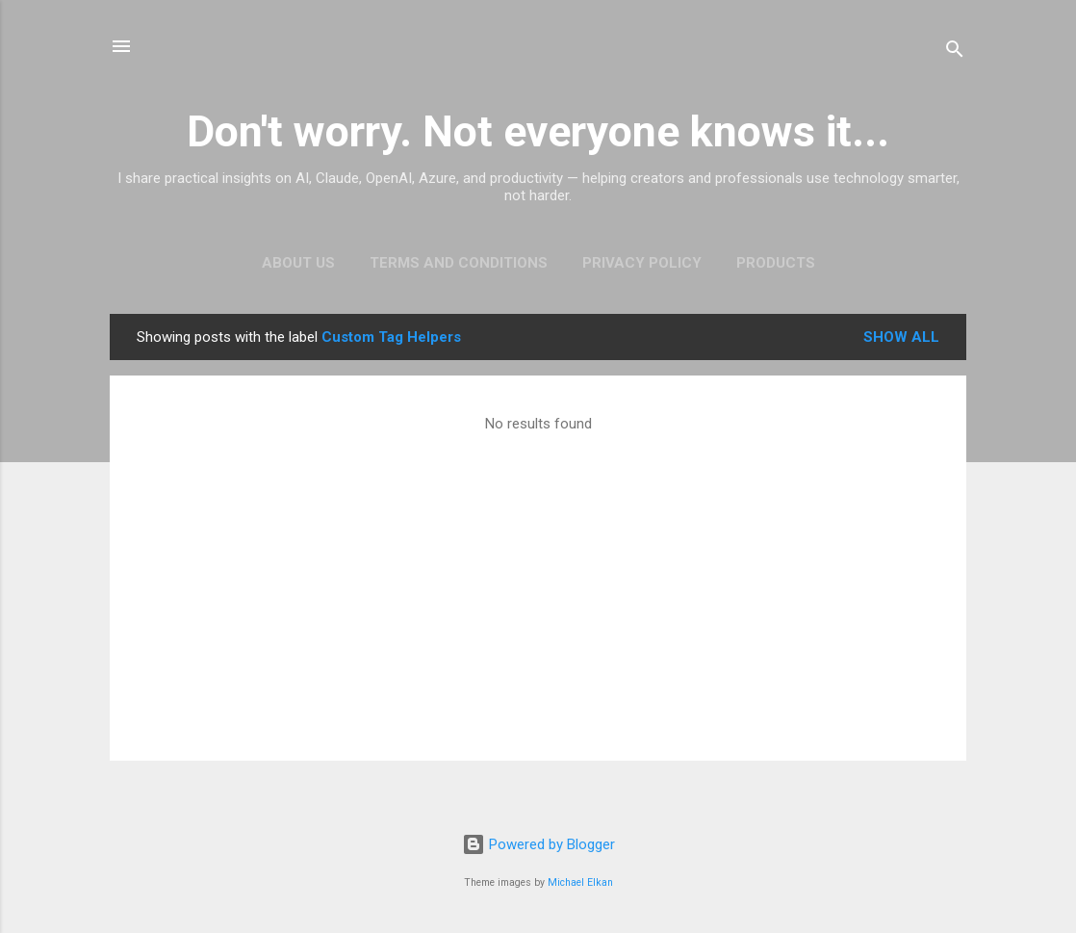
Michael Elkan (580, 882)
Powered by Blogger (538, 844)
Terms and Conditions (459, 263)
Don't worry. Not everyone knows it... (538, 131)
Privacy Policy (642, 263)
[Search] (954, 52)
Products (775, 263)
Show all (901, 337)
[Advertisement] (538, 587)
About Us (298, 263)
